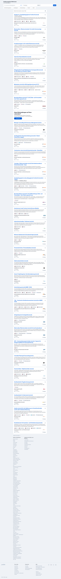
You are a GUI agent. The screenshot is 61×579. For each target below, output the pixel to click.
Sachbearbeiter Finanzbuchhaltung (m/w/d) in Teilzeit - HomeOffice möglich (27, 137)
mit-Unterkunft (15, 462)
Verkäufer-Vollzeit (15, 463)
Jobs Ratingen (26, 440)
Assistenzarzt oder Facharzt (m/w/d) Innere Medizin (26, 209)
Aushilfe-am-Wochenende (16, 460)
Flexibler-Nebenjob (15, 555)
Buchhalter (14, 455)
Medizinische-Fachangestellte (17, 467)
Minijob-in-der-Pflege (16, 500)
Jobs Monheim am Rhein (27, 445)
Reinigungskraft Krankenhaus (17, 522)
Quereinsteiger (15, 443)
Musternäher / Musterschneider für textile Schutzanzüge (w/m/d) (27, 29)
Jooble (6, 577)
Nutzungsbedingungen (39, 568)
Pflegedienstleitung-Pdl (16, 549)
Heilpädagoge (15, 480)
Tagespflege (14, 503)
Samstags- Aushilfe (15, 461)
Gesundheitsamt (15, 473)
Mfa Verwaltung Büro (16, 528)
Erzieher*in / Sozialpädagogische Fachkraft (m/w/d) (26, 14)
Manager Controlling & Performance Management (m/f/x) (27, 123)
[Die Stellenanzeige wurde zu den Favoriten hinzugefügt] (45, 15)
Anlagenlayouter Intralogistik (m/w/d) (23, 315)
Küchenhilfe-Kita (15, 493)
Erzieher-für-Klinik (15, 512)
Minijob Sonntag (15, 543)
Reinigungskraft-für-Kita (16, 516)
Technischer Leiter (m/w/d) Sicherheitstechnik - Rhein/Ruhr (28, 151)
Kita (13, 466)
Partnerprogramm (27, 569)
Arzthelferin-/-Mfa (15, 488)
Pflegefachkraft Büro (16, 523)
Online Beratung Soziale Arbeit (17, 548)
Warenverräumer (15, 509)
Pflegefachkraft (15, 498)
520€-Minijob (15, 445)
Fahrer (14, 469)
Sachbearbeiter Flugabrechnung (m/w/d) (24, 382)
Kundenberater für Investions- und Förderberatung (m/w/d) (28, 423)
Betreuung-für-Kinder (16, 537)
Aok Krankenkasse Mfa (16, 538)
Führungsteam (16, 570)
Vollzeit (14, 505)
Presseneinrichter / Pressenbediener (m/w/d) (25, 248)
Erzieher (14, 448)
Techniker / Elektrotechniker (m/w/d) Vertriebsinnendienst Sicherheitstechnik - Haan (28, 165)
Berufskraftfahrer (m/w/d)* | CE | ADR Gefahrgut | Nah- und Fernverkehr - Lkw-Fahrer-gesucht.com (28, 195)
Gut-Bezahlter (15, 556)
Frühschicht (14, 517)
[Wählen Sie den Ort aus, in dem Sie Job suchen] (31, 5)
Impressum (37, 571)
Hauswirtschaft (15, 456)
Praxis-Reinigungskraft (16, 485)
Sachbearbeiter (15, 474)
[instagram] (51, 565)
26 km (39, 5)
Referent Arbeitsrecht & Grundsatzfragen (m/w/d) (26, 235)
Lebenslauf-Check (38, 575)
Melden (44, 25)
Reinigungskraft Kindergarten (17, 557)
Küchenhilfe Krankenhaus (16, 511)
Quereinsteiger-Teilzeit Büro (17, 530)
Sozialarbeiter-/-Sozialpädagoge (17, 554)
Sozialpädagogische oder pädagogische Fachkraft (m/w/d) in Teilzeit (28, 179)
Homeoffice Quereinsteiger (17, 506)
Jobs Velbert (26, 444)
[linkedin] (56, 565)
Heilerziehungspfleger (16, 454)
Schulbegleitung (15, 515)
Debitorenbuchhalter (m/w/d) (21, 261)
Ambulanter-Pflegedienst (16, 491)
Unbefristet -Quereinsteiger (17, 481)
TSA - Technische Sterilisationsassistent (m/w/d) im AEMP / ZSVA (28, 302)
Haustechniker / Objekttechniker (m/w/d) (24, 369)
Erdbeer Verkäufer (15, 439)
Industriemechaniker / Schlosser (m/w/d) (24, 222)
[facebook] (49, 565)
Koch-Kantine (15, 494)
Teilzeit (14, 442)
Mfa (13, 449)
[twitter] (53, 565)
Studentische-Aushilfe (16, 497)
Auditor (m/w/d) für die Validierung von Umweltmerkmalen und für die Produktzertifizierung (28, 409)
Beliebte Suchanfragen (17, 436)
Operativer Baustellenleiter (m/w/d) (22, 56)
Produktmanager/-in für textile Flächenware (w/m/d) (26, 43)
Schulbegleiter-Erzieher (16, 524)
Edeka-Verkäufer (15, 487)
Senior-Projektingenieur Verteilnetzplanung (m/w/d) (26, 275)
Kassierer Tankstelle (16, 499)
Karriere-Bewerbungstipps (28, 568)
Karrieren (15, 574)
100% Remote (15, 504)
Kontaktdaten (16, 568)
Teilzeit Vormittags (15, 468)
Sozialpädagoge (15, 451)
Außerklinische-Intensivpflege (17, 550)
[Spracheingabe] (21, 5)
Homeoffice (14, 444)
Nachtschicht (15, 479)
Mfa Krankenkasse (15, 529)
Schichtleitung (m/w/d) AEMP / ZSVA (23, 288)
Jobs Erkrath (26, 446)
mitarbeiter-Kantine (15, 534)
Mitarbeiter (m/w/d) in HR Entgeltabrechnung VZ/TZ (26, 84)
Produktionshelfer (15, 475)
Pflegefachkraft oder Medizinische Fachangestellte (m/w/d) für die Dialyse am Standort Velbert (28, 70)
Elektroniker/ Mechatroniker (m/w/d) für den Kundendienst (28, 328)
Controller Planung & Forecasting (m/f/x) (24, 356)
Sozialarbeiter (15, 450)
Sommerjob (14, 544)
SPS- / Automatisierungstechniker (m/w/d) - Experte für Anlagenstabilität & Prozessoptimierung (27, 342)
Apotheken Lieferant (16, 542)
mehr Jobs (14, 560)
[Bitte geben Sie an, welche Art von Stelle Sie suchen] (12, 5)
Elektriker (14, 457)
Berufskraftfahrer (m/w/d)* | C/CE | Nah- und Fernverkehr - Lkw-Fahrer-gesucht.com (28, 98)
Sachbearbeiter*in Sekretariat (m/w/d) (23, 396)
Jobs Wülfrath (26, 450)
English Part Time (15, 492)
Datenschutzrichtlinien (39, 569)
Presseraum (16, 569)
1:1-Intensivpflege (15, 486)
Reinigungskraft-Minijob (16, 518)
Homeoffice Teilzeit (15, 510)
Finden (55, 5)
